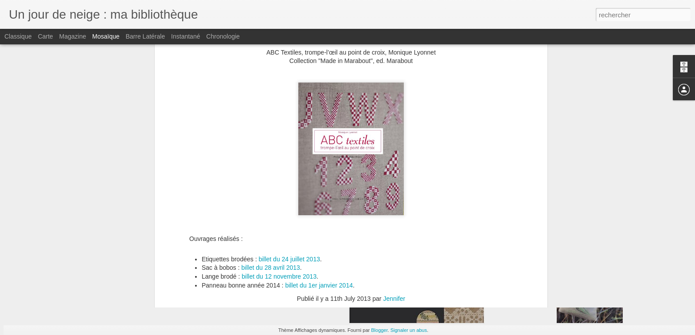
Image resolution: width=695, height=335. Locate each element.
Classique (17, 36)
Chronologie (223, 36)
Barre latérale (145, 36)
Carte (45, 36)
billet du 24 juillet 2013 (289, 185)
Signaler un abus (408, 330)
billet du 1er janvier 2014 (319, 211)
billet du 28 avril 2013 (271, 194)
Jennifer (394, 225)
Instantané (185, 36)
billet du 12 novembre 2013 (279, 202)
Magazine (72, 36)
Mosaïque (105, 36)
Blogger (379, 330)
